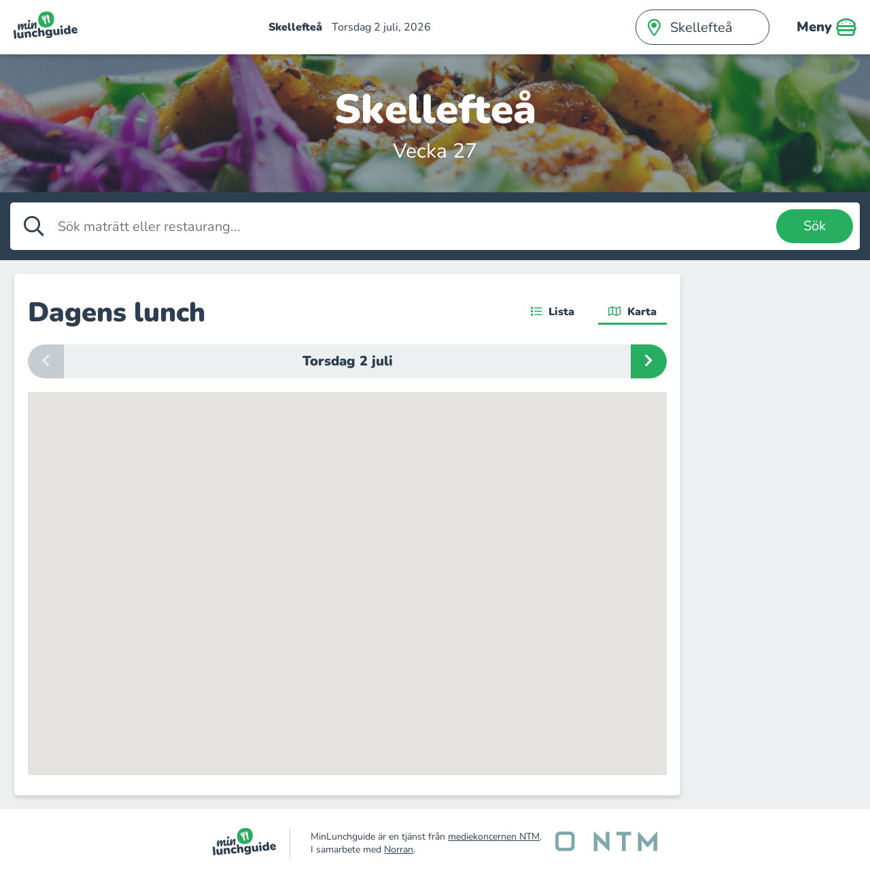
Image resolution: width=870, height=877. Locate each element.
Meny (826, 27)
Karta (632, 311)
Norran (398, 849)
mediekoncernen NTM (494, 836)
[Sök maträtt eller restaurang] (413, 226)
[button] (406, 667)
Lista (552, 311)
